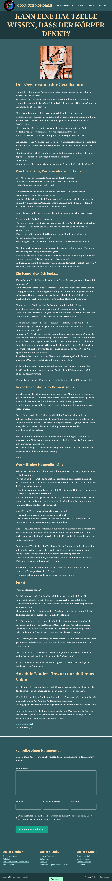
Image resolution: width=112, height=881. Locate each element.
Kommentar (23, 768)
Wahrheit (6, 859)
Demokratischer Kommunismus (16, 862)
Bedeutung (44, 859)
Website (75, 801)
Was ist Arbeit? (9, 864)
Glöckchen (81, 864)
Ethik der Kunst (83, 859)
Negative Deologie (47, 856)
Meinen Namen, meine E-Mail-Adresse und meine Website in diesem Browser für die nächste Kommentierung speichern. (56, 817)
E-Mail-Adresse (51, 801)
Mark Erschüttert (24, 723)
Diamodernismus (10, 856)
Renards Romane (84, 862)
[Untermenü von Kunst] (107, 5)
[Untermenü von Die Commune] (74, 5)
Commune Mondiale (34, 5)
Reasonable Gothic (84, 856)
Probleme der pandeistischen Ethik (54, 864)
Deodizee (43, 862)
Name (19, 801)
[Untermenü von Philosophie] (95, 5)
